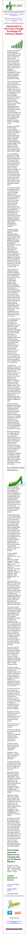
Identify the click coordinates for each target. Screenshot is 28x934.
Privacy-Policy (9, 923)
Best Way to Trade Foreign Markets (13, 18)
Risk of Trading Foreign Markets (12, 12)
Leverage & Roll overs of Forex (17, 15)
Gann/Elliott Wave (13, 893)
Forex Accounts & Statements (11, 20)
